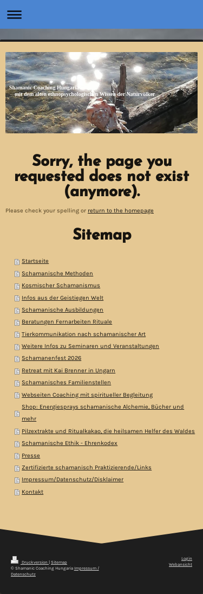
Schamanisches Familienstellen (66, 382)
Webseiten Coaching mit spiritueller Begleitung (87, 394)
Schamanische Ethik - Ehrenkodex (69, 443)
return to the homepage (121, 210)
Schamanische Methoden (57, 273)
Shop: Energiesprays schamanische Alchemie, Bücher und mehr (103, 412)
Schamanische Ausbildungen (62, 309)
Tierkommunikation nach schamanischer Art (84, 334)
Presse (31, 455)
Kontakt (32, 491)
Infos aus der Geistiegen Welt (62, 297)
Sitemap (59, 562)
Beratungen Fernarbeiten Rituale (67, 321)
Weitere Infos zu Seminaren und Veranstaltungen (90, 346)
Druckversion (30, 562)
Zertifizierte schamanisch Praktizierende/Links (87, 467)
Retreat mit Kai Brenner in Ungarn (68, 370)
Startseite (35, 260)
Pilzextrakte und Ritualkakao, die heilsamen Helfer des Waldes (108, 431)
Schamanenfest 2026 (51, 357)
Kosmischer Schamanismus (61, 285)
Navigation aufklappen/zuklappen (101, 14)
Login (186, 558)
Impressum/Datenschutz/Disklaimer (72, 479)
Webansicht (180, 564)
